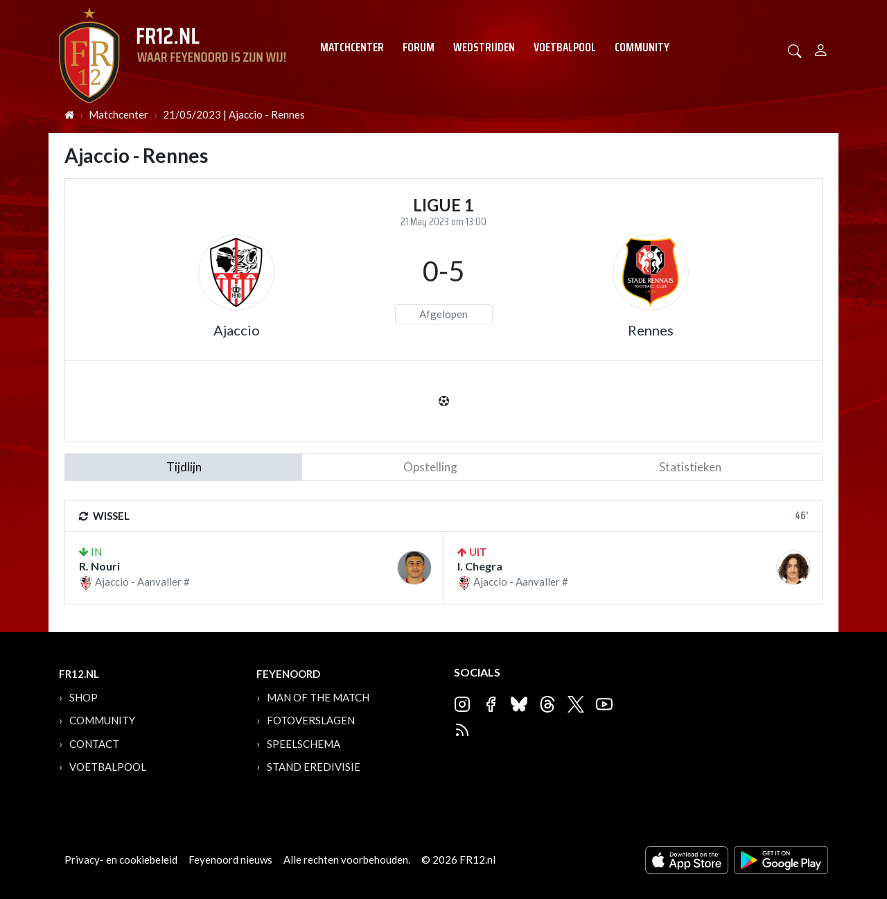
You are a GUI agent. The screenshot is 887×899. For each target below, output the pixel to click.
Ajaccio (236, 330)
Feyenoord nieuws (230, 859)
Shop (83, 697)
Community (642, 47)
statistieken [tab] (690, 467)
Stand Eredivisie (313, 766)
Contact (94, 743)
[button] (795, 49)
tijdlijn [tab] (184, 467)
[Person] (821, 48)
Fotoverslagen (311, 720)
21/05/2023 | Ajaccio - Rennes (234, 114)
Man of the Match (318, 697)
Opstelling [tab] (430, 467)
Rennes (651, 330)
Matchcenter (352, 47)
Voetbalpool (565, 47)
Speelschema (303, 743)
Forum (418, 47)
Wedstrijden (484, 47)
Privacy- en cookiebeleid (120, 859)
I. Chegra (479, 566)
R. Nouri (99, 566)
